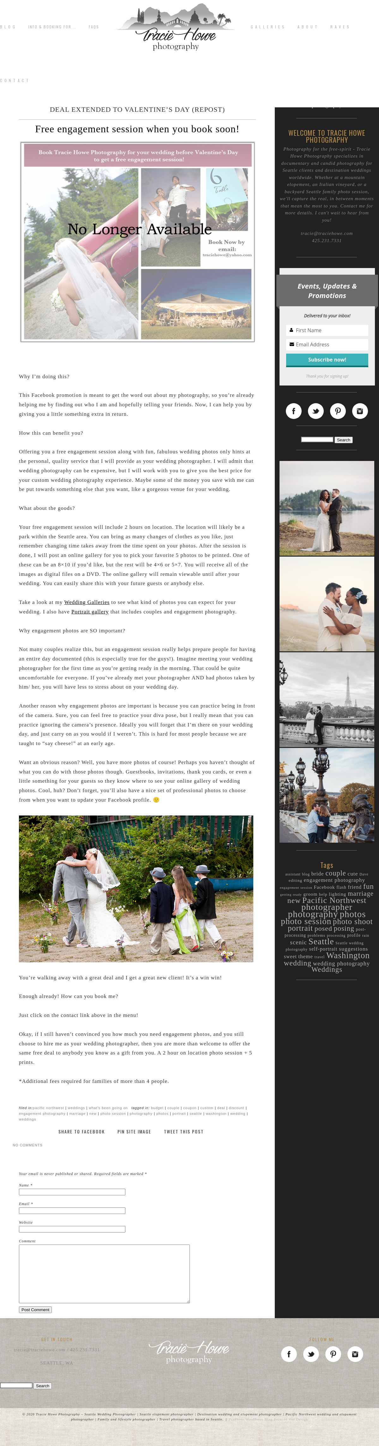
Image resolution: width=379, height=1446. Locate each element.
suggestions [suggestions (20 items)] (353, 949)
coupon (189, 1108)
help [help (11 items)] (323, 894)
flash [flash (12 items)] (341, 887)
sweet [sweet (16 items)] (290, 956)
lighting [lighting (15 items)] (337, 894)
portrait (179, 1113)
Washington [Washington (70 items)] (348, 955)
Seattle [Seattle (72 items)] (321, 941)
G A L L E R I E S (268, 27)
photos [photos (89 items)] (353, 914)
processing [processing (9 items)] (336, 936)
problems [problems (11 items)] (316, 935)
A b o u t (308, 27)
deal (221, 1108)
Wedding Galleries (87, 602)
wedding (237, 1113)
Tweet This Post (184, 1131)
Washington (216, 1113)
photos (162, 1113)
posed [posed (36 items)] (323, 928)
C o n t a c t (14, 80)
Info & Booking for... (52, 27)
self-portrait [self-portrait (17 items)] (323, 949)
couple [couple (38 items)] (335, 873)
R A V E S (340, 27)
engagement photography (42, 1113)
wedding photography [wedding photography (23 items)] (341, 963)
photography (141, 1113)
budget (157, 1108)
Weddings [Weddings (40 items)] (326, 969)
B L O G (7, 27)
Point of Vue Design (291, 1430)
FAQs (94, 27)
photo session (113, 1113)
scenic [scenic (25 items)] (298, 942)
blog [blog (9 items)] (306, 874)
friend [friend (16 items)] (355, 887)
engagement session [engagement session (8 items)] (296, 887)
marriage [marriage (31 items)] (361, 893)
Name (24, 1185)
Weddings (76, 1108)
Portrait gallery (90, 612)
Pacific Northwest (48, 1108)
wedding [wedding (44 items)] (297, 963)
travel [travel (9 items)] (320, 957)
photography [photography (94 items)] (313, 914)
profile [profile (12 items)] (354, 935)
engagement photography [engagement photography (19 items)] (334, 880)
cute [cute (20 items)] (352, 874)
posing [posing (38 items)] (344, 928)
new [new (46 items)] (294, 900)
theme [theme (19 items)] (305, 956)
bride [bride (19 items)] (317, 874)
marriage (77, 1113)
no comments (28, 1145)
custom (206, 1108)
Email (24, 1204)
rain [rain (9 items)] (365, 936)
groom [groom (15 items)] (311, 894)
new (93, 1113)
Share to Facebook (81, 1131)
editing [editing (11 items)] (295, 880)
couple (173, 1108)
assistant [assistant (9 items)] (292, 874)
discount (236, 1108)
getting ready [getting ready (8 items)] (291, 894)
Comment (27, 1241)
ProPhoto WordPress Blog (251, 1430)
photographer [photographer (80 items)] (326, 907)
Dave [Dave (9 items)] (363, 874)
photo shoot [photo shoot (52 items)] (353, 921)
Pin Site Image (134, 1131)
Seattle (196, 1113)
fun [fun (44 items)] (368, 886)
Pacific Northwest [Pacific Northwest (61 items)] (334, 900)
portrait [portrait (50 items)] (300, 928)
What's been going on (108, 1108)
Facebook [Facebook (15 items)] (324, 887)
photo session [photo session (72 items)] (306, 921)
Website (26, 1222)
